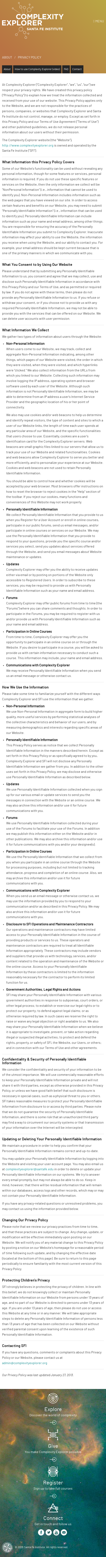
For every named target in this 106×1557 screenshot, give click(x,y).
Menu (99, 21)
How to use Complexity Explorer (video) (37, 69)
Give (53, 1446)
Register (53, 1482)
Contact (77, 69)
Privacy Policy (29, 57)
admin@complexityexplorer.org (24, 1363)
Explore (53, 1409)
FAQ (66, 69)
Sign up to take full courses (53, 1488)
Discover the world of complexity (53, 1415)
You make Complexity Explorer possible (53, 1452)
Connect (53, 1518)
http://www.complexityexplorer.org (27, 145)
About (7, 57)
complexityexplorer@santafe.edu (30, 1169)
